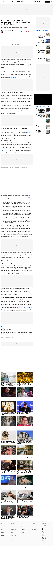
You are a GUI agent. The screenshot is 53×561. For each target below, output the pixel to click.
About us (22, 540)
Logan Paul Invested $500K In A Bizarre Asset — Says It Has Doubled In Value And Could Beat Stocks (8, 472)
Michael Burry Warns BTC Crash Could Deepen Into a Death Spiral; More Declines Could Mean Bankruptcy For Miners (8, 532)
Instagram (28, 147)
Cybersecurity (13, 547)
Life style (2, 551)
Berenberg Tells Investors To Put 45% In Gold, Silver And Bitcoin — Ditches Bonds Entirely (24, 399)
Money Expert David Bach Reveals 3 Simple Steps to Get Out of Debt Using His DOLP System (25, 516)
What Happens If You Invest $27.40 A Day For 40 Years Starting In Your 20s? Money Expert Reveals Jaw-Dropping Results (8, 399)
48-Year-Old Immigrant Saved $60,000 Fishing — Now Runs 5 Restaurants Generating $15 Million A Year (7, 443)
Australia (33, 540)
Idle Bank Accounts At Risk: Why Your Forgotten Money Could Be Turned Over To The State (24, 457)
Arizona (2, 165)
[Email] (30, 32)
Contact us (22, 541)
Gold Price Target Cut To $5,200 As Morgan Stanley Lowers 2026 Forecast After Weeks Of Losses (8, 428)
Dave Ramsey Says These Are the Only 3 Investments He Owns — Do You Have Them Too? (8, 502)
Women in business (13, 550)
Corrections (22, 547)
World (1, 540)
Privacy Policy (23, 544)
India (32, 541)
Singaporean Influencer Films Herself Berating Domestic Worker (12, 343)
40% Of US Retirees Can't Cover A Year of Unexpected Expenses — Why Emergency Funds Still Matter (24, 472)
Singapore (33, 543)
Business (2, 544)
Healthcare (12, 543)
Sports (1, 553)
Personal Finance (3, 547)
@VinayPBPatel (12, 30)
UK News (2, 541)
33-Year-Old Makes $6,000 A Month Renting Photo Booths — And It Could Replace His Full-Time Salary (8, 486)
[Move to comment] (32, 32)
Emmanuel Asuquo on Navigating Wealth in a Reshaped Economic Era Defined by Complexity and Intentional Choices (42, 110)
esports (12, 551)
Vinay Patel (7, 30)
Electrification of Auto (14, 544)
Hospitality (12, 541)
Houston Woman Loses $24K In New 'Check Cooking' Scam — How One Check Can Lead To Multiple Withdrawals (25, 414)
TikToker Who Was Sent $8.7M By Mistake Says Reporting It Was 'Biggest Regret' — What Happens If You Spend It (24, 443)
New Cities (12, 553)
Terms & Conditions (23, 543)
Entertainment (2, 550)
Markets (2, 543)
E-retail (12, 540)
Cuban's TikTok (13, 92)
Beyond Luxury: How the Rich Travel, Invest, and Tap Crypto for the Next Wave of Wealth (41, 116)
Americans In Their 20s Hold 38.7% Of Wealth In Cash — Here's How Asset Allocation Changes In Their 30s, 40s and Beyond (42, 35)
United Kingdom (34, 544)
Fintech (12, 554)
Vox (27, 150)
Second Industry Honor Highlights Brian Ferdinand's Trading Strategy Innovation (41, 126)
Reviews (2, 554)
